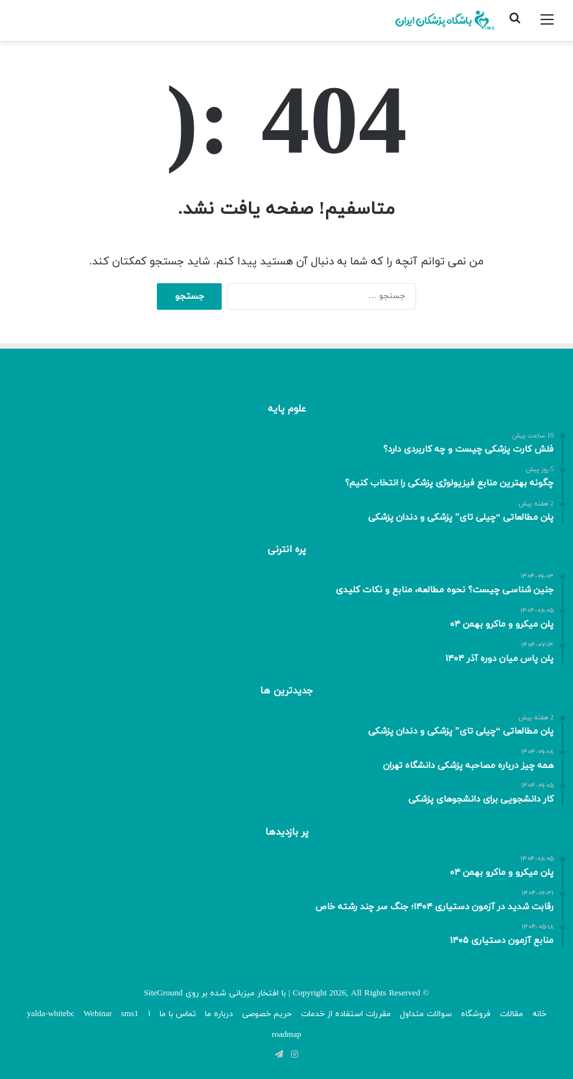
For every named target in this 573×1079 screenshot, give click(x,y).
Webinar (98, 1014)
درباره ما (219, 1014)
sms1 (130, 1014)
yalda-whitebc (51, 1014)
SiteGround (163, 993)
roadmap (286, 1035)
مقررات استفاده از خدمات (346, 1014)
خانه (539, 1014)
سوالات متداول (426, 1014)
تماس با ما (177, 1014)
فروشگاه (476, 1014)
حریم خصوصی (267, 1014)
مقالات (511, 1014)
